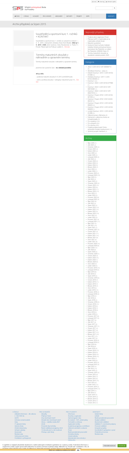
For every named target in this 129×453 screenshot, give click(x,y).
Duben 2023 (92, 189)
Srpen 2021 (91, 227)
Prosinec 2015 (92, 362)
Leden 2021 (91, 242)
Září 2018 (91, 298)
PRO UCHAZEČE (44, 412)
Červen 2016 (92, 350)
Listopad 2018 (92, 294)
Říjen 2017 (91, 320)
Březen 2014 (92, 399)
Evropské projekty (100, 428)
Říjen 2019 (91, 272)
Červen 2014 (92, 397)
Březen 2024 (92, 167)
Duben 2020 (92, 260)
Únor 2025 (91, 153)
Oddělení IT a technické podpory (105, 424)
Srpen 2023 (91, 181)
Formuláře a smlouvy (75, 422)
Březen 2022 (92, 213)
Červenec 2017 (92, 326)
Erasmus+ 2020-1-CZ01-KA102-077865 (100, 83)
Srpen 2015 (91, 370)
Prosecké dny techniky (48, 426)
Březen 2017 (92, 334)
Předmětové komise (101, 432)
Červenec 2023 (92, 183)
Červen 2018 (92, 304)
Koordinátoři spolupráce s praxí (105, 430)
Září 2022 (91, 203)
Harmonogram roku (74, 418)
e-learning (101, 1)
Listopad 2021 (92, 221)
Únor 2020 (91, 264)
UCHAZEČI (36, 16)
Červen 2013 (92, 401)
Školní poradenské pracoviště (77, 432)
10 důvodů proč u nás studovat (51, 430)
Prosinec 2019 (92, 268)
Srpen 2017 (91, 324)
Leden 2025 (91, 155)
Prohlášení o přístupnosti (23, 438)
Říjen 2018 (91, 296)
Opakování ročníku (74, 424)
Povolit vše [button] (122, 446)
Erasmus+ (91, 81)
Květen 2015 (92, 376)
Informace (71, 414)
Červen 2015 (92, 374)
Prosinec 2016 (92, 340)
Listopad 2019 (92, 270)
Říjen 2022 (91, 201)
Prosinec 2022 (92, 197)
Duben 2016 (92, 354)
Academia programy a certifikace (78, 426)
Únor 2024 (91, 169)
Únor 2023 (91, 193)
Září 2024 (91, 159)
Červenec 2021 (92, 229)
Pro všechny (91, 125)
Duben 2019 (92, 284)
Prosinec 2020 (92, 244)
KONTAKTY (111, 16)
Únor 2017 (91, 336)
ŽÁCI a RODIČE (47, 16)
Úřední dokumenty (21, 428)
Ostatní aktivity (73, 436)
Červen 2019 (92, 280)
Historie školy (19, 426)
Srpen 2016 (91, 348)
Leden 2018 (91, 314)
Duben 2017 (92, 332)
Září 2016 (91, 346)
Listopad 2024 (92, 157)
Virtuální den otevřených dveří (51, 420)
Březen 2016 (92, 356)
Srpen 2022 (91, 205)
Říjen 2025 (91, 143)
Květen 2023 (92, 187)
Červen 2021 (92, 231)
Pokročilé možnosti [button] (109, 446)
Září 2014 (91, 393)
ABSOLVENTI (58, 16)
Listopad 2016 (92, 342)
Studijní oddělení (100, 420)
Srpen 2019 (91, 276)
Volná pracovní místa (21, 436)
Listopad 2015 (92, 364)
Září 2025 (91, 145)
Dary (16, 422)
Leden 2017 (91, 338)
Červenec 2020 (92, 254)
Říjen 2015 (91, 366)
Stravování (18, 432)
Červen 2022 (92, 207)
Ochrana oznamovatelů (22, 420)
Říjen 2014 (91, 391)
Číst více (67, 47)
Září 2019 (91, 274)
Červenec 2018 (92, 302)
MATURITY (69, 16)
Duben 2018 (92, 308)
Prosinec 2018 (92, 292)
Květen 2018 (92, 306)
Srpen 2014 (91, 395)
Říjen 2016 (91, 344)
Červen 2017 (92, 328)
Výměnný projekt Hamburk (96, 131)
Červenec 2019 (92, 278)
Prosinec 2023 (92, 173)
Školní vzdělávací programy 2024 (52, 428)
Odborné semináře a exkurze (77, 428)
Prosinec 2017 (92, 316)
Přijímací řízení (46, 416)
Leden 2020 (91, 266)
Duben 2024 (92, 165)
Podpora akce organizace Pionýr (98, 37)
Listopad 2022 (92, 199)
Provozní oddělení (100, 426)
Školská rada (19, 434)
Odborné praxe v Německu (96, 115)
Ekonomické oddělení (102, 422)
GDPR (87, 16)
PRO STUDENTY (71, 412)
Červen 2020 (92, 256)
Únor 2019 (91, 288)
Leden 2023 (91, 195)
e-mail (94, 1)
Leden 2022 (91, 217)
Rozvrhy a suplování (74, 416)
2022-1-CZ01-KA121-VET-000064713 (99, 67)
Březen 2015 (92, 381)
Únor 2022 (91, 215)
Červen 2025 (92, 149)
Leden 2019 (91, 290)
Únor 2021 (91, 240)
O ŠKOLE (26, 16)
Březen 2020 (92, 262)
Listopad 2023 (92, 175)
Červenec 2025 (92, 147)
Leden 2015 (91, 385)
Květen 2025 (92, 151)
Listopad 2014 (92, 389)
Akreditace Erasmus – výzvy (96, 71)
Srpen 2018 (91, 300)
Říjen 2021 (91, 223)
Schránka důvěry (73, 434)
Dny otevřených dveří (48, 418)
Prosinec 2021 (92, 219)
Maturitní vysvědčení (94, 43)
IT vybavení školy (20, 424)
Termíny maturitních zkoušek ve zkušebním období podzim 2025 (98, 54)
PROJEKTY (79, 16)
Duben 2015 (92, 378)
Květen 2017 (92, 330)
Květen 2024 (92, 163)
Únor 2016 (91, 358)
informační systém (111, 1)
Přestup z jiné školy (47, 432)
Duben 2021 (92, 236)
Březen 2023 (92, 191)
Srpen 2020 (91, 252)
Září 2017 (91, 322)
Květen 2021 (92, 234)
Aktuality (44, 414)
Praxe (70, 430)
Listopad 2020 (92, 246)
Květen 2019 (92, 282)
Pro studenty (92, 121)
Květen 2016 (92, 352)
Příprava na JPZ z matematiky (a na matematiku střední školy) (99, 40)
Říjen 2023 (91, 177)
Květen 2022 (92, 209)
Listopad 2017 (92, 318)
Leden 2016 (91, 360)
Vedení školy (99, 414)
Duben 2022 (92, 211)
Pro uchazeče (92, 123)
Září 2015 (91, 368)
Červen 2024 (92, 161)
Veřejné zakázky (20, 430)
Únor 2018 (91, 312)
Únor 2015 (91, 383)
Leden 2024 (91, 171)
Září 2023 (91, 179)
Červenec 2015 (92, 372)
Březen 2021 (92, 238)
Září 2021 (91, 225)
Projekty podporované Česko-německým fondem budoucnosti (98, 128)
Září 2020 (91, 250)
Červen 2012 (92, 403)
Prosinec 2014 (92, 387)
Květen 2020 (92, 258)
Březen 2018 (92, 310)
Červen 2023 (92, 185)
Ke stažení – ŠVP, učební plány (78, 420)
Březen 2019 (92, 286)
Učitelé (97, 416)
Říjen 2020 (91, 248)
